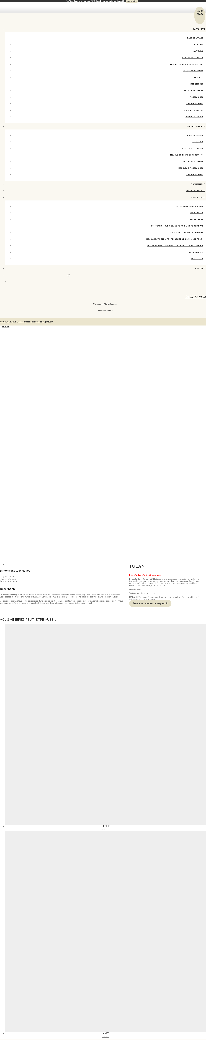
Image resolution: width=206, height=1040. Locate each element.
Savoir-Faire (198, 197)
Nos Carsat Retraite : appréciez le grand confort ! (174, 239)
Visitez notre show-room (188, 206)
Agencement (196, 219)
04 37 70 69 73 (24, 921)
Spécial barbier (194, 175)
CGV (182, 949)
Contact (200, 268)
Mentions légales (173, 949)
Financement (198, 184)
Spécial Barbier (194, 104)
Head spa (198, 44)
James (106, 858)
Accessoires (196, 97)
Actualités (197, 259)
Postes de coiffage (192, 58)
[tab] (105, 389)
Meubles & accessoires (190, 168)
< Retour (5, 327)
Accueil (3, 322)
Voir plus (105, 654)
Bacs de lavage (195, 38)
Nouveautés (196, 213)
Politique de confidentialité (195, 949)
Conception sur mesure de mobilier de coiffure (177, 226)
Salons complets (193, 110)
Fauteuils (197, 51)
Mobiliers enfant (193, 90)
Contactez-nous (150, 949)
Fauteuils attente (193, 71)
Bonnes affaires (194, 117)
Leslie (106, 650)
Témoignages (196, 252)
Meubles (198, 77)
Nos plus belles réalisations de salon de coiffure (175, 246)
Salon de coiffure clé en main (186, 232)
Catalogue (199, 29)
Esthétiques (196, 84)
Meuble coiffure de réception (186, 64)
